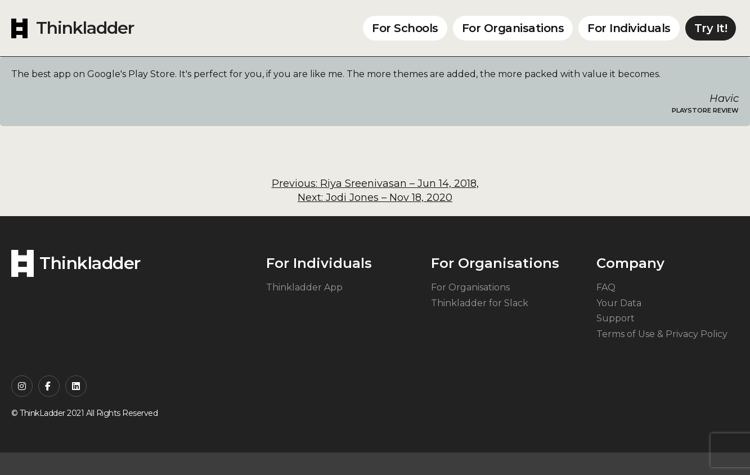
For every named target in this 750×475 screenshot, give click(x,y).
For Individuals (629, 28)
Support (615, 318)
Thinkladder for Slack (479, 303)
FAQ (606, 287)
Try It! (710, 28)
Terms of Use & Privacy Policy (661, 334)
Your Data (618, 303)
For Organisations (513, 28)
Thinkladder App (304, 287)
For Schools (405, 28)
